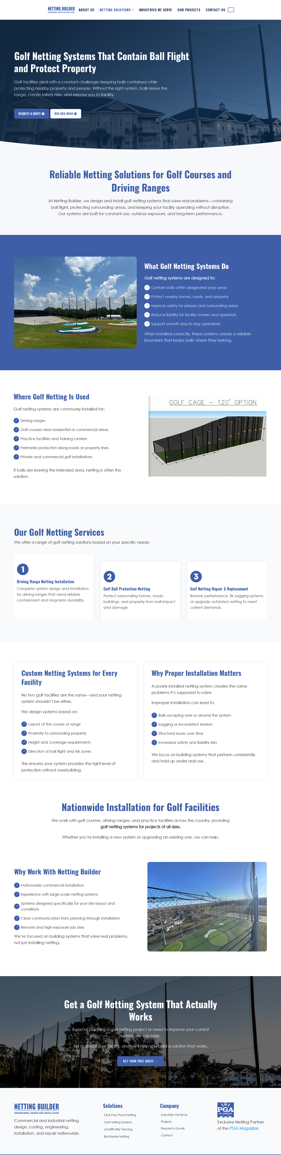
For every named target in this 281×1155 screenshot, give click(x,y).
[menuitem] (77, 8)
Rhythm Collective (176, 1148)
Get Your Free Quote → (140, 1046)
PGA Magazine (244, 1114)
